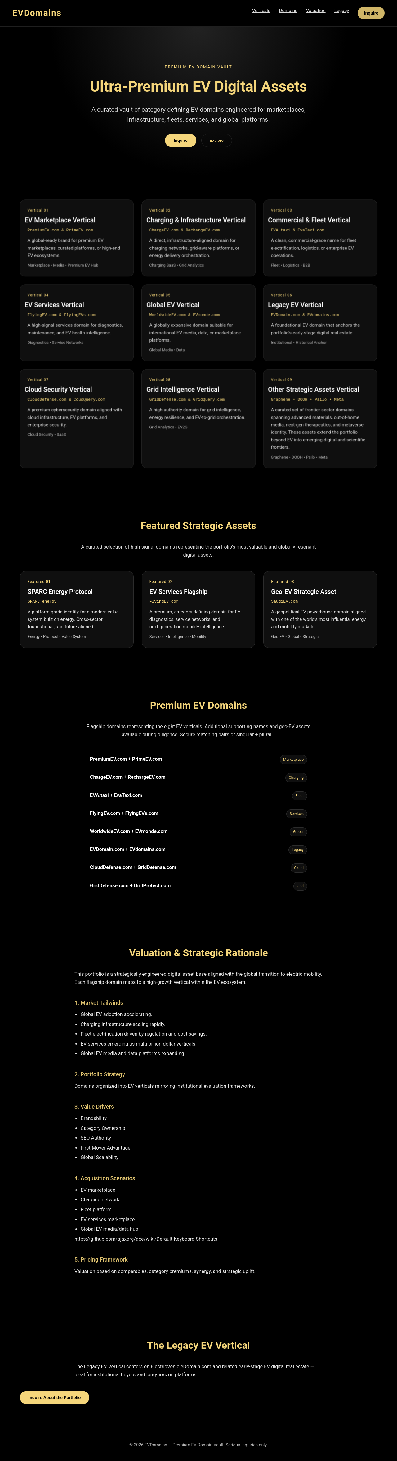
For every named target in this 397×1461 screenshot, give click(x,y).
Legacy (341, 10)
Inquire (371, 13)
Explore (217, 140)
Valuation (316, 10)
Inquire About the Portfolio (55, 1397)
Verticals (261, 10)
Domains (288, 10)
